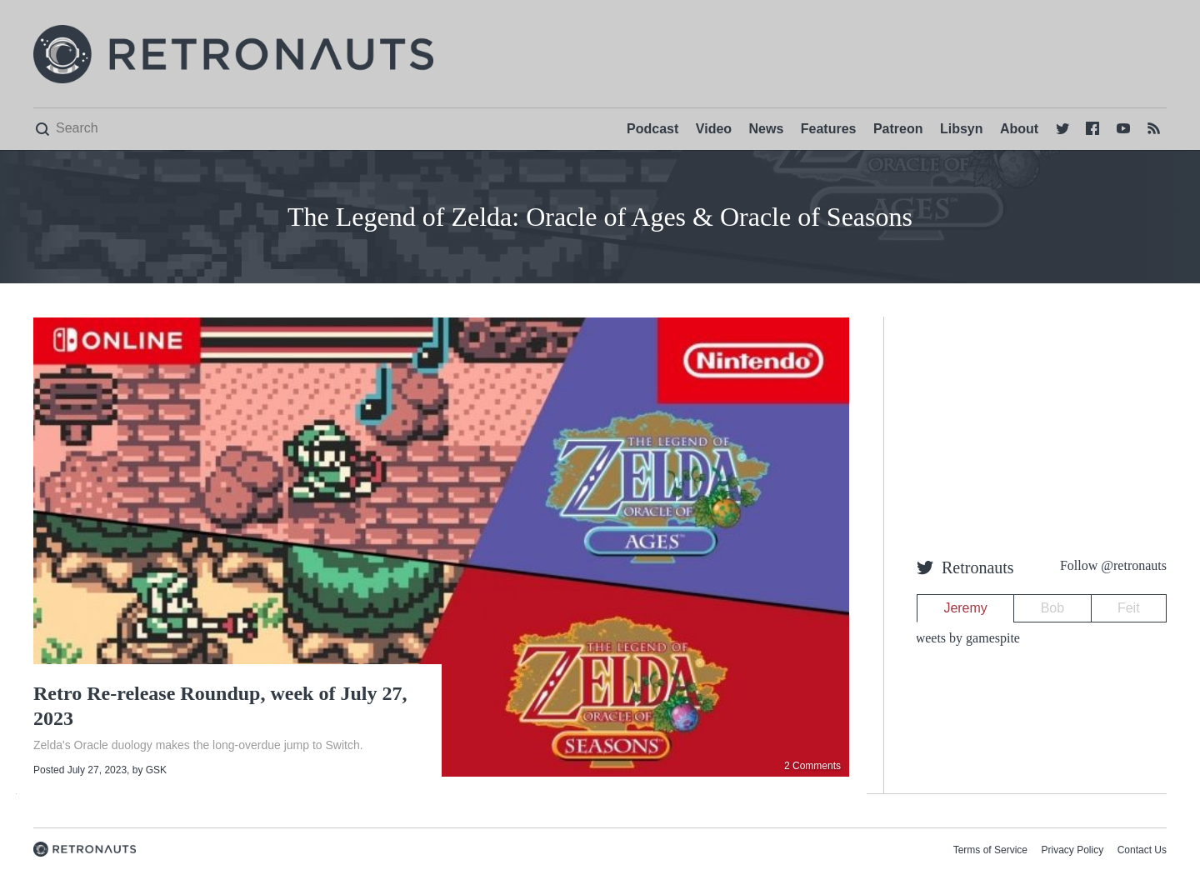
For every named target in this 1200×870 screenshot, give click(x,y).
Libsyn (961, 129)
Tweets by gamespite (964, 638)
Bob (1052, 608)
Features (829, 129)
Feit (1129, 608)
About (1019, 129)
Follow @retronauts (1113, 565)
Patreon (898, 129)
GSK (156, 770)
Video (714, 129)
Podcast (652, 129)
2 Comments (812, 766)
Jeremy (965, 608)
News (766, 129)
